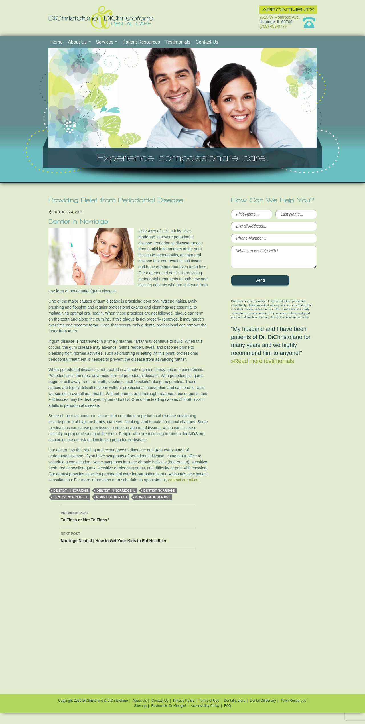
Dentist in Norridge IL (115, 490)
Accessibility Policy (205, 706)
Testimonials (177, 42)
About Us (77, 42)
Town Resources (293, 701)
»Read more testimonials (262, 361)
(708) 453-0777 (273, 26)
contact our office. (183, 480)
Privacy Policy (183, 701)
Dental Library (234, 701)
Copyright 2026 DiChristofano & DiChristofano (93, 701)
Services (104, 42)
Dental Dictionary (263, 701)
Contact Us (207, 42)
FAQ (227, 706)
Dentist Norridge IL (70, 497)
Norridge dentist (111, 497)
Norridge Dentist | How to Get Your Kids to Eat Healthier (128, 536)
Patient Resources (141, 42)
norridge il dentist (152, 497)
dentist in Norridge (70, 490)
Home (56, 42)
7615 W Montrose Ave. (279, 17)
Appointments (288, 9)
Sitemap (140, 706)
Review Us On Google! (168, 706)
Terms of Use (209, 701)
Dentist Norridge (159, 490)
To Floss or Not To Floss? (128, 516)
